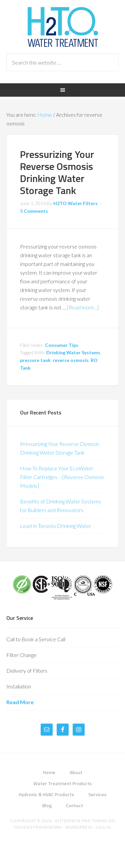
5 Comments (34, 211)
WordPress (78, 827)
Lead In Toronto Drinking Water (55, 526)
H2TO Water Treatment (62, 27)
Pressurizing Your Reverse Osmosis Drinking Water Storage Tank (57, 172)
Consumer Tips (61, 345)
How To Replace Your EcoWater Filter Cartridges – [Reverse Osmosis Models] (62, 477)
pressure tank (35, 360)
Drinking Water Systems (73, 352)
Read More (20, 702)
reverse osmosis (71, 360)
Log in (103, 827)
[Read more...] (83, 307)
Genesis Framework (38, 827)
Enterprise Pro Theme (81, 820)
